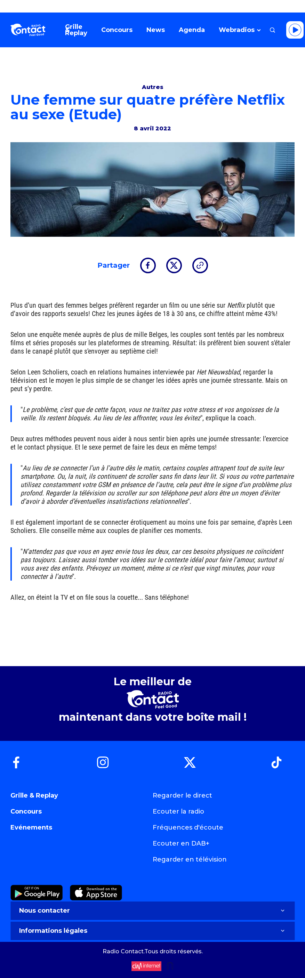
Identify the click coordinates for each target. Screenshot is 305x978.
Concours (26, 811)
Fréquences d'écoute (188, 827)
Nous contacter (152, 910)
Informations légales (152, 931)
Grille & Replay (34, 795)
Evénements (31, 827)
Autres (152, 87)
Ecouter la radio (178, 811)
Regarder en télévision (190, 859)
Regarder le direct (182, 795)
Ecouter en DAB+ (181, 843)
